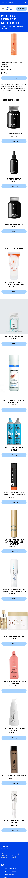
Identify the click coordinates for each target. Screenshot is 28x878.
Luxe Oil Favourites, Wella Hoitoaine (14, 636)
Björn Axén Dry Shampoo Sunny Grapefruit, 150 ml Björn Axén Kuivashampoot (14, 542)
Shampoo (19, 62)
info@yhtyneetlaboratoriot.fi (8, 2)
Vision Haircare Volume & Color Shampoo (14, 776)
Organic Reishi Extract (14, 179)
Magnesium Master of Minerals (14, 224)
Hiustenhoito (12, 62)
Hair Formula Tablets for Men (14, 336)
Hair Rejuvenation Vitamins (14, 134)
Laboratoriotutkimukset (11, 871)
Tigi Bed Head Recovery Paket (14, 448)
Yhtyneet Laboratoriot (10, 868)
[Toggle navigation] (3, 8)
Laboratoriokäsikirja (9, 874)
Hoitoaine (4, 64)
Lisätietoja (14, 78)
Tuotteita (21, 8)
